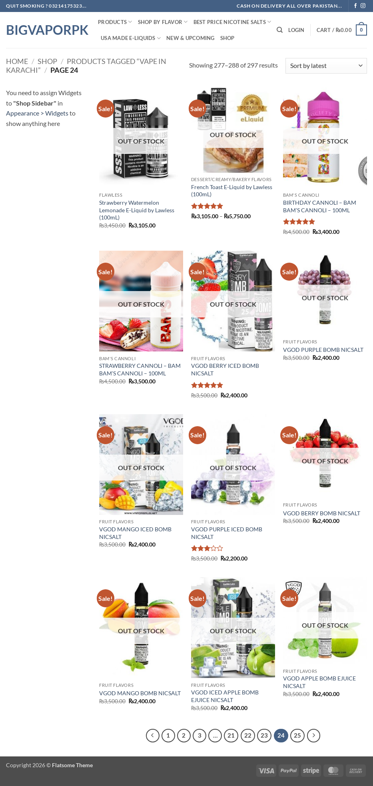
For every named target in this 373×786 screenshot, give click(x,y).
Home (17, 61)
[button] (296, 30)
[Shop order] (326, 66)
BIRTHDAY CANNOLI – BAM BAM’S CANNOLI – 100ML (319, 206)
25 (297, 735)
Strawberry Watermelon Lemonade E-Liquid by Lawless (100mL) (136, 210)
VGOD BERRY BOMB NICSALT (321, 513)
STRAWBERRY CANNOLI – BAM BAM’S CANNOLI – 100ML (140, 369)
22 (247, 735)
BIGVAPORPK (46, 30)
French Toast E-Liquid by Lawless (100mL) (231, 191)
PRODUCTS (115, 22)
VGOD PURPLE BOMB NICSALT (323, 349)
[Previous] (153, 735)
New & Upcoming (190, 38)
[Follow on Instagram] (363, 6)
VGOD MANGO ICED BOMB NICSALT (135, 533)
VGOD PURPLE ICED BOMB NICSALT (226, 533)
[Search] (280, 30)
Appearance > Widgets (37, 113)
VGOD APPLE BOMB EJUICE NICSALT (319, 682)
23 (264, 735)
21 (231, 735)
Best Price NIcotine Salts (232, 22)
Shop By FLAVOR (163, 22)
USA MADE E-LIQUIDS (131, 38)
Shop (227, 38)
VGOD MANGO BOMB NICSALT (140, 693)
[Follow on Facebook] (355, 6)
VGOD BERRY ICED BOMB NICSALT (225, 369)
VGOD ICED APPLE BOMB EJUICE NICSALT (225, 696)
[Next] (314, 735)
